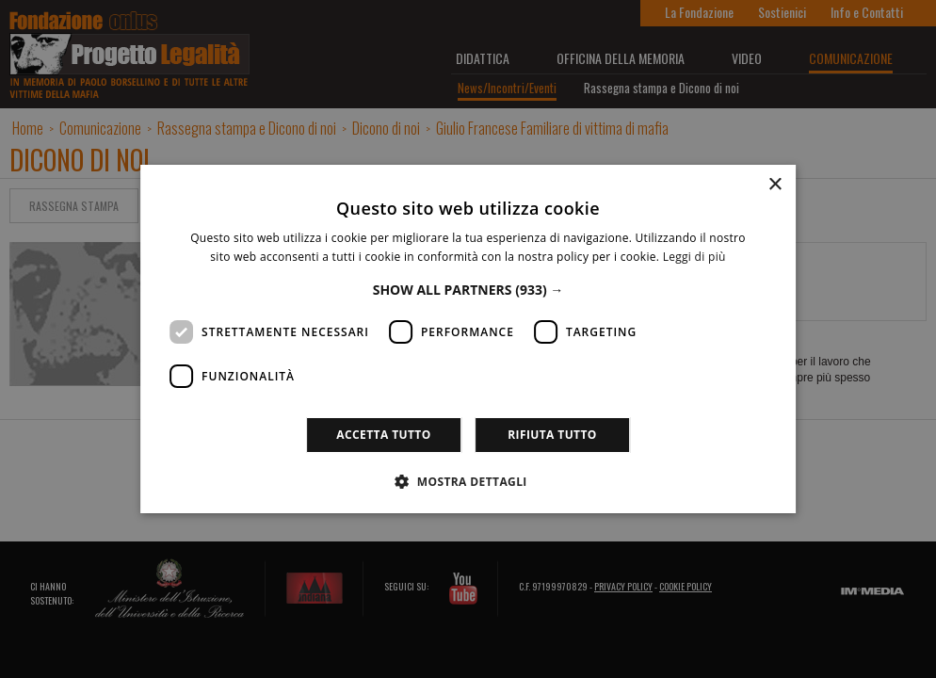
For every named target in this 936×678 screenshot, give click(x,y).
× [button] (774, 185)
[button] (468, 290)
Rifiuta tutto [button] (552, 435)
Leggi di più (694, 257)
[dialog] (468, 339)
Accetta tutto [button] (383, 435)
